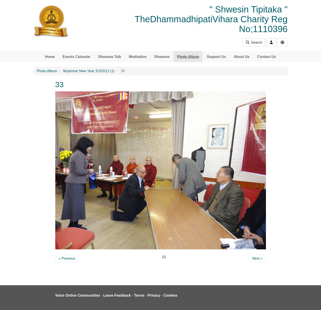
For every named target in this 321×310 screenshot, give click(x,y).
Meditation (138, 57)
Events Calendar (77, 57)
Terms (139, 295)
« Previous (67, 258)
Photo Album (188, 57)
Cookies (170, 295)
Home (50, 57)
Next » (257, 258)
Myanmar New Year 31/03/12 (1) (89, 71)
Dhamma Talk (109, 57)
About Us (241, 57)
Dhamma (161, 57)
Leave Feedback (117, 295)
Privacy (154, 295)
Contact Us (266, 57)
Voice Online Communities (77, 295)
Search (253, 42)
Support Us (216, 57)
